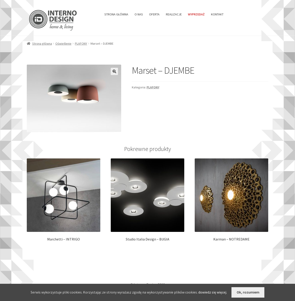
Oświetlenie (63, 43)
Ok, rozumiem (248, 292)
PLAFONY (81, 43)
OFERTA (154, 14)
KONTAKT (217, 14)
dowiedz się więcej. (212, 292)
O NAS (139, 14)
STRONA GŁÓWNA (116, 14)
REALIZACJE (174, 14)
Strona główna (42, 43)
